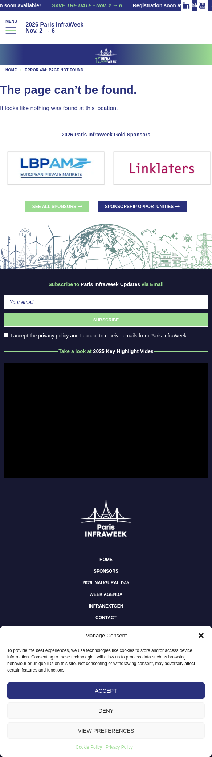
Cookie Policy (89, 747)
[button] (201, 635)
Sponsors (106, 571)
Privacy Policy (119, 747)
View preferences (106, 731)
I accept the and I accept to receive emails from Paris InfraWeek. (96, 336)
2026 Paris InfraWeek (54, 27)
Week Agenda (106, 594)
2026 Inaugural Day (105, 582)
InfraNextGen (106, 606)
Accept (106, 691)
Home (11, 70)
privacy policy (53, 336)
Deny (106, 711)
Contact (106, 617)
